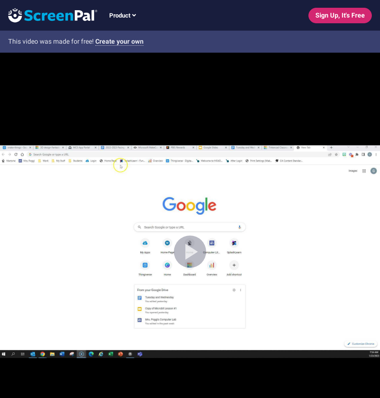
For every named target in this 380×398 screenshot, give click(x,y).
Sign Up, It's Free (340, 15)
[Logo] (48, 15)
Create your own (119, 41)
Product (122, 15)
